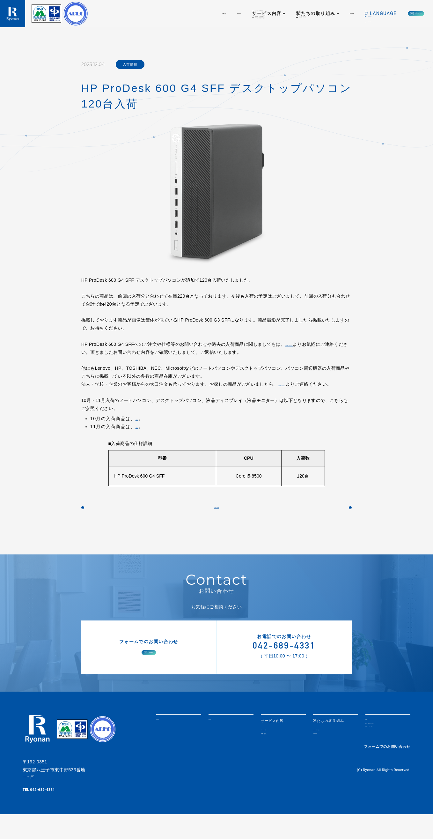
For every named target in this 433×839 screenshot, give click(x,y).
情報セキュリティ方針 (384, 757)
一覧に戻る (216, 521)
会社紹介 (171, 13)
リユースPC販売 (275, 751)
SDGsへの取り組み (330, 751)
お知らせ (140, 13)
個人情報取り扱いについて (386, 748)
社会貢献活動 (324, 757)
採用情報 (299, 13)
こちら (142, 426)
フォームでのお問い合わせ (387, 774)
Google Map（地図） (40, 802)
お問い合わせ (397, 13)
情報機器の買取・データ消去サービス (278, 759)
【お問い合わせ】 (303, 344)
